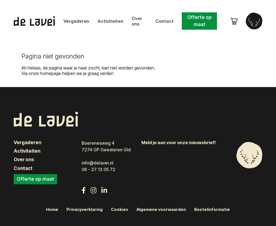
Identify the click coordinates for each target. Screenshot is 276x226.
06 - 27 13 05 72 (98, 169)
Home (52, 209)
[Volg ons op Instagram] (93, 190)
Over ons (137, 21)
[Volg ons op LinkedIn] (104, 190)
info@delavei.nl (97, 163)
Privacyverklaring (84, 209)
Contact (164, 21)
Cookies (119, 209)
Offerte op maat (199, 21)
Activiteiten (110, 21)
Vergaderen (76, 21)
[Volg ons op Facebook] (84, 190)
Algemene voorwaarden (161, 209)
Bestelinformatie (212, 209)
